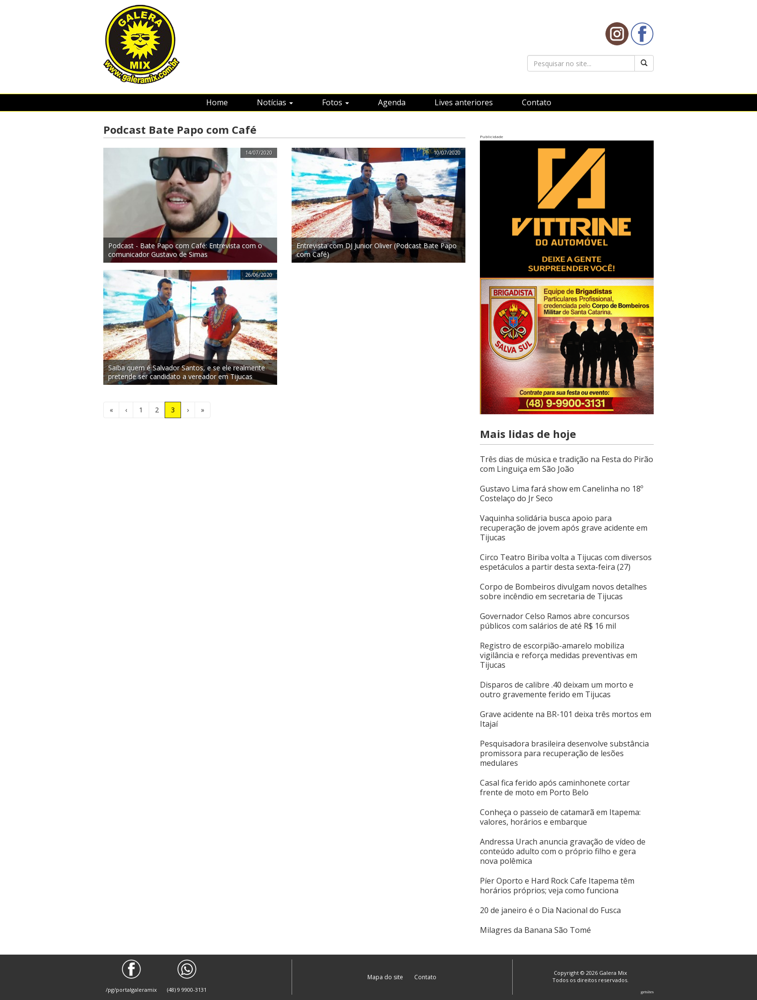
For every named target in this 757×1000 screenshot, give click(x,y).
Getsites (647, 991)
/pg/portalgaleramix (131, 976)
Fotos (335, 102)
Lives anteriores (464, 102)
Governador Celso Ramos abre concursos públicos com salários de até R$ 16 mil (555, 621)
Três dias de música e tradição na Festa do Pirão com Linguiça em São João (566, 464)
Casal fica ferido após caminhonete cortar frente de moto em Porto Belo (555, 787)
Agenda (392, 102)
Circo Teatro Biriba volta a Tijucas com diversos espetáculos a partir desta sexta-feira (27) (566, 562)
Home (217, 102)
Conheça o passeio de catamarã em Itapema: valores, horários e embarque (560, 817)
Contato (536, 102)
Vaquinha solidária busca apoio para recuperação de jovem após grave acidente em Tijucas (563, 527)
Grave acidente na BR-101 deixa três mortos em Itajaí (565, 719)
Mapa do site (386, 977)
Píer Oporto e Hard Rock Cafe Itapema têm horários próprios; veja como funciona (557, 885)
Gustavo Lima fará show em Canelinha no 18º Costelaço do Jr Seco (561, 493)
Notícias (275, 102)
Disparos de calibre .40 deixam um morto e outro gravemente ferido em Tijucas (556, 689)
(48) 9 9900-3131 (187, 976)
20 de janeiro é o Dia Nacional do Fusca (550, 910)
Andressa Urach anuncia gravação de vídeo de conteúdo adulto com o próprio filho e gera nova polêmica (562, 851)
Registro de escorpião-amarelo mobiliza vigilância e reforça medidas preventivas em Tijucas (558, 655)
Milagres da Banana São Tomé (535, 930)
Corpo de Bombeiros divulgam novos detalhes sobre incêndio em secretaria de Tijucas (563, 591)
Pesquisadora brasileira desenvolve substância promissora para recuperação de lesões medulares (564, 753)
